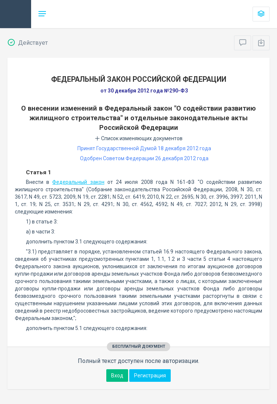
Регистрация (150, 375)
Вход (117, 375)
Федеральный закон (78, 182)
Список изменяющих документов (139, 138)
